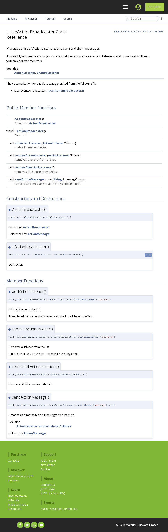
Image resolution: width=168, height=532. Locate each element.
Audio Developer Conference (59, 509)
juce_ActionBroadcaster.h (66, 90)
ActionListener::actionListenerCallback (43, 426)
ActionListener (24, 73)
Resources (14, 509)
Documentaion (17, 496)
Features (13, 480)
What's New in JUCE (20, 476)
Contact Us (48, 485)
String (57, 179)
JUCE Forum (48, 460)
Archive (45, 469)
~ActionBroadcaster (29, 131)
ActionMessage (39, 234)
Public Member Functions (127, 31)
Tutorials (13, 500)
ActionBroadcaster (28, 119)
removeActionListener (30, 155)
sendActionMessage (29, 179)
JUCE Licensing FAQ (53, 493)
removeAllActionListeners (33, 167)
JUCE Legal (47, 489)
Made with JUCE (18, 504)
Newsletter (48, 465)
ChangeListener (48, 73)
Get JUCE (155, 7)
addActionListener (28, 143)
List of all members (153, 31)
